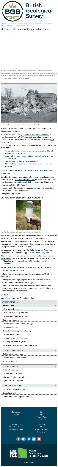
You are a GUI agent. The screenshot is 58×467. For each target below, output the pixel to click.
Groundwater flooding (11, 327)
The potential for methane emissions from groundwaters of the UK (29, 151)
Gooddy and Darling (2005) (25, 179)
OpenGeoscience (15, 427)
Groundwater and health (12, 334)
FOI (41, 427)
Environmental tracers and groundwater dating (20, 345)
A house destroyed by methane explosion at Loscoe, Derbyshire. (21, 125)
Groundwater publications (12, 373)
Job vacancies (41, 419)
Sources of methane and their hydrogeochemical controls (26, 156)
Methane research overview (24, 25)
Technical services (10, 361)
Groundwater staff (9, 393)
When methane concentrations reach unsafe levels (23, 164)
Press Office (41, 417)
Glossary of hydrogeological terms (15, 377)
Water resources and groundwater (15, 313)
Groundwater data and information (15, 358)
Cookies (45, 429)
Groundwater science (24, 23)
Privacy (37, 429)
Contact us (16, 412)
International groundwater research (16, 338)
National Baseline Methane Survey (36, 135)
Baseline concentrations (13, 161)
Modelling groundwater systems (15, 342)
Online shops (16, 424)
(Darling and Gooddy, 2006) (40, 253)
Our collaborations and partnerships (16, 397)
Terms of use (41, 432)
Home (4, 23)
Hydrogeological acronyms (13, 381)
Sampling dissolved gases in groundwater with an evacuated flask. (21, 232)
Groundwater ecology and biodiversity (17, 331)
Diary (42, 412)
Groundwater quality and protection (16, 316)
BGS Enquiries (12, 298)
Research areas (37, 23)
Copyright (41, 424)
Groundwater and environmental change (18, 324)
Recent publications (16, 429)
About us (16, 414)
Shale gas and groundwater (13, 309)
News (42, 414)
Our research (12, 23)
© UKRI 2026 (29, 463)
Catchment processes (11, 320)
